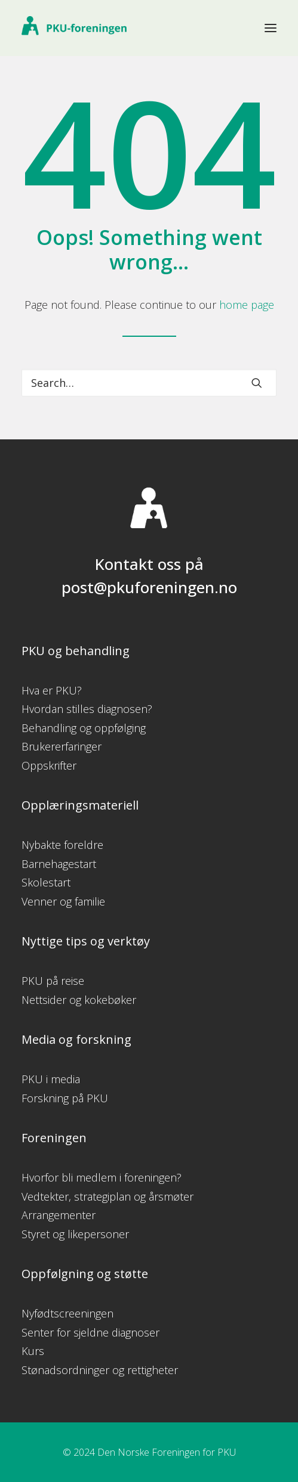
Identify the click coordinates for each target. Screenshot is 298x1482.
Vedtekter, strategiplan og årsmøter (107, 1196)
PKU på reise (52, 980)
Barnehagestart (58, 864)
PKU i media (50, 1079)
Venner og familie (63, 901)
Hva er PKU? (51, 690)
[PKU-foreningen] (74, 28)
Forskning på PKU (64, 1098)
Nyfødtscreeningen (67, 1313)
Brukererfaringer (61, 746)
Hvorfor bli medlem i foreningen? (101, 1177)
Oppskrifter (48, 765)
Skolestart (45, 882)
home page (246, 304)
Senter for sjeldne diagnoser (90, 1332)
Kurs (32, 1351)
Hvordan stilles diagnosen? (86, 709)
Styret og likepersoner (75, 1234)
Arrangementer (58, 1215)
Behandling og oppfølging (83, 728)
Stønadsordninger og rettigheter (99, 1370)
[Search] (149, 382)
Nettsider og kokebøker (78, 1000)
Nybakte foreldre (62, 845)
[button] (270, 28)
